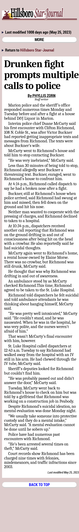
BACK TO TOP (39, 484)
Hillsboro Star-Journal (37, 50)
